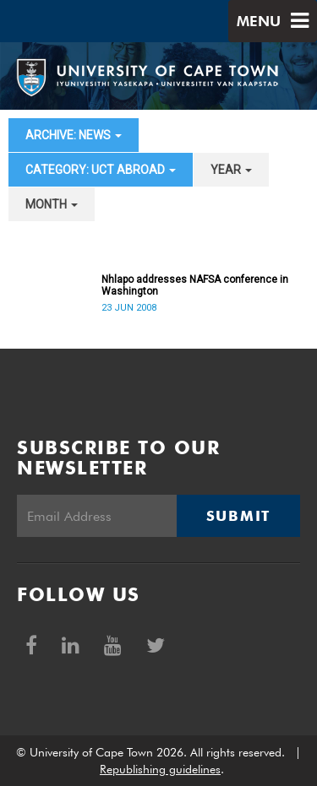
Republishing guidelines (160, 769)
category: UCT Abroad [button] (100, 169)
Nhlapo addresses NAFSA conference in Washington (194, 285)
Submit (238, 515)
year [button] (231, 169)
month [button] (51, 204)
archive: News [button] (73, 135)
